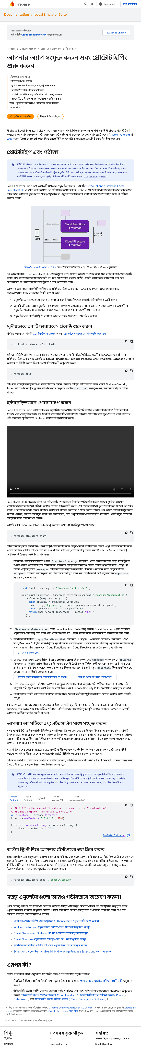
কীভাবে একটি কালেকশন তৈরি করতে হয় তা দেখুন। (42, 677)
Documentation (16, 15)
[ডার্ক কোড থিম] (126, 341)
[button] (14, 798)
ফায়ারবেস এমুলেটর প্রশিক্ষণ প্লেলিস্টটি (101, 981)
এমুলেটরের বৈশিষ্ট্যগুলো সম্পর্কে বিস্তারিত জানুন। (50, 939)
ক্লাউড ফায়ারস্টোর (22, 116)
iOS (86, 176)
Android (125, 134)
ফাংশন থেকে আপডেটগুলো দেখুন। (95, 677)
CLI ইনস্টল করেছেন (44, 333)
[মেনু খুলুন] (5, 4)
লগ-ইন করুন (130, 4)
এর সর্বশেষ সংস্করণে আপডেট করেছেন (84, 333)
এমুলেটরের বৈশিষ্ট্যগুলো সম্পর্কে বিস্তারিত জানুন (52, 927)
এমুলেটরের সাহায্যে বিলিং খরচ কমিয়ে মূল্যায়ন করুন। (63, 951)
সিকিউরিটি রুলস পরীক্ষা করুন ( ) (49, 995)
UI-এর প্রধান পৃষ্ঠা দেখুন (29, 652)
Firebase (11, 48)
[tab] (14, 798)
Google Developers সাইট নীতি (63, 1011)
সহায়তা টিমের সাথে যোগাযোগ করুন (112, 1038)
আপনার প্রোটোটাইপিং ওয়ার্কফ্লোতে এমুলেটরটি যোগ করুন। (56, 921)
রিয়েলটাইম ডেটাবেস (50, 116)
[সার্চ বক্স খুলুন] (86, 4)
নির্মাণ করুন (71, 48)
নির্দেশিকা (8, 1038)
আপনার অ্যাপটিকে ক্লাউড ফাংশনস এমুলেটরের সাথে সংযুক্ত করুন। (51, 945)
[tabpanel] (70, 821)
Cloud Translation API (33, 34)
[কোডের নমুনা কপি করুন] (131, 341)
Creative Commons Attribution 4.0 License (70, 1007)
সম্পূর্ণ (40, 267)
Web (103, 176)
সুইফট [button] (41, 798)
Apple (114, 134)
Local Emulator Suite (50, 15)
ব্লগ (51, 1038)
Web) (10, 139)
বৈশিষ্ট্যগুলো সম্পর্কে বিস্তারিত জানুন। (51, 933)
